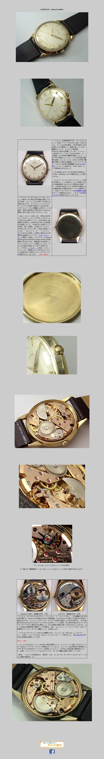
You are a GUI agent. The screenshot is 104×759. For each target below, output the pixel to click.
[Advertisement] (91, 4)
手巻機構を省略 (80, 191)
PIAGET (79, 635)
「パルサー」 (32, 248)
